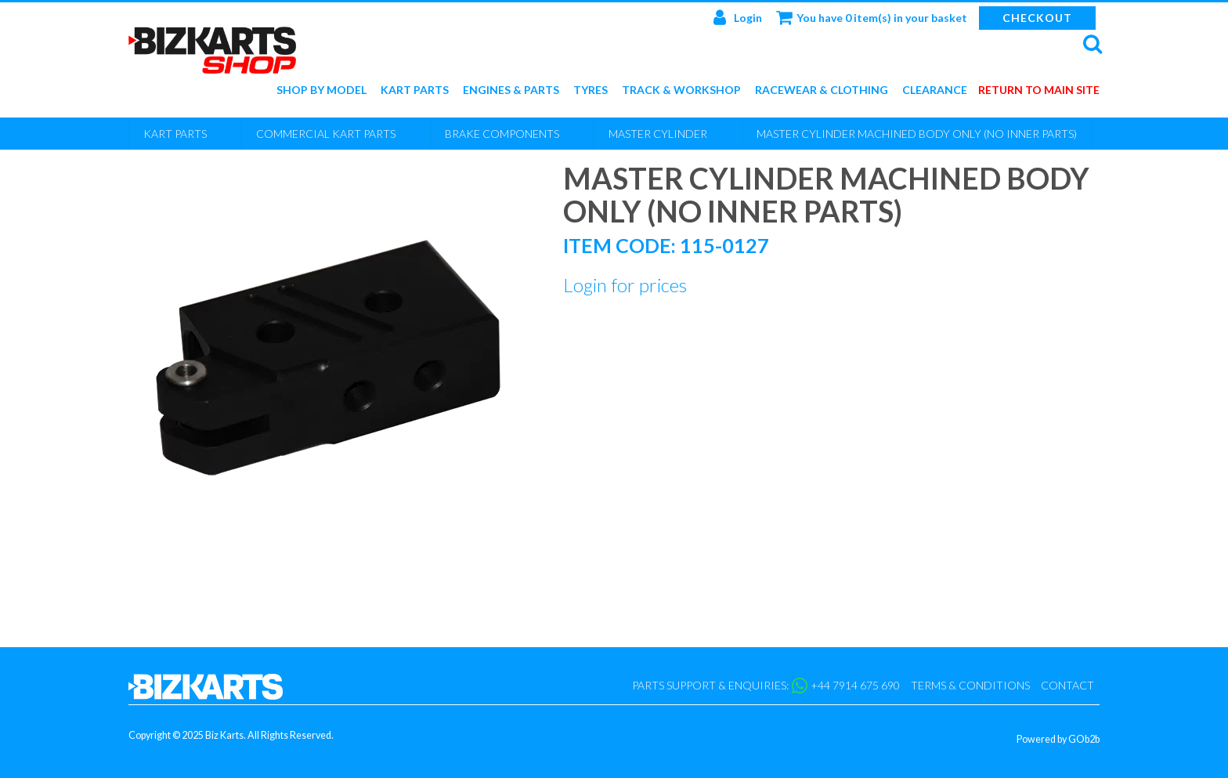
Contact (1067, 685)
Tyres (590, 90)
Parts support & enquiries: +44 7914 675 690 (766, 685)
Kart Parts (415, 90)
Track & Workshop (681, 90)
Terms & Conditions (970, 685)
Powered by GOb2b (1058, 739)
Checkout (1037, 17)
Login (737, 17)
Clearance (934, 90)
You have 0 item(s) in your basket (871, 17)
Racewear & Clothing (821, 90)
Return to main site (1039, 90)
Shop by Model (321, 90)
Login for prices (625, 285)
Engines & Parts (511, 90)
